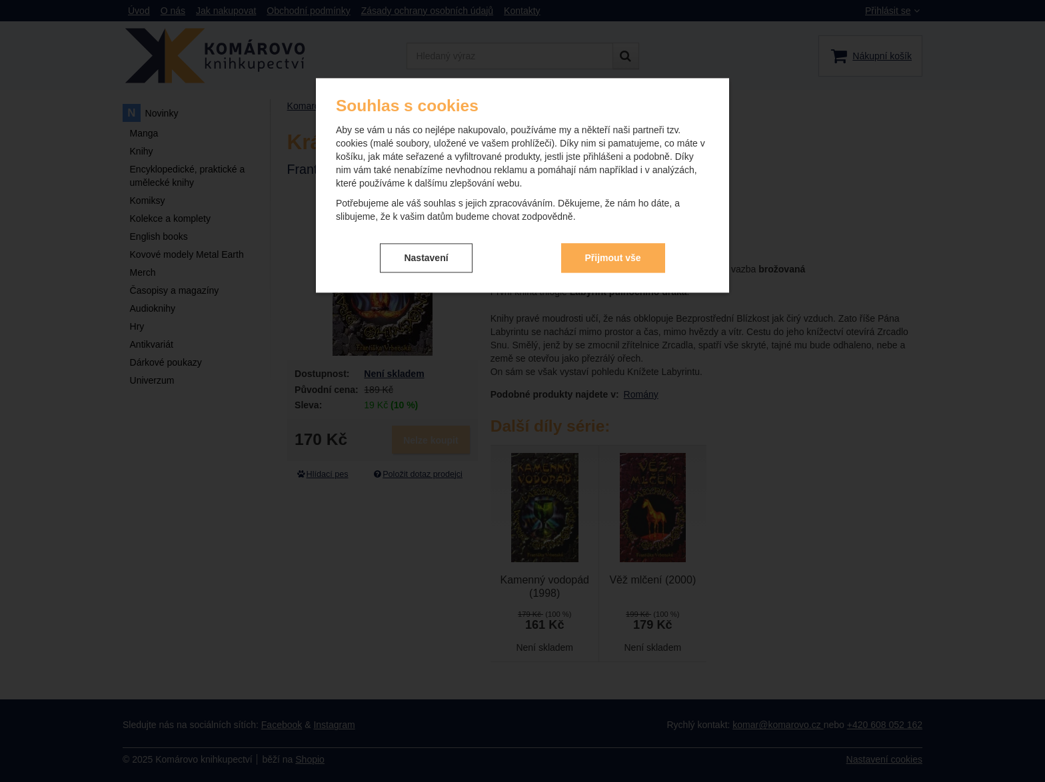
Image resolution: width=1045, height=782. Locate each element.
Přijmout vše (613, 257)
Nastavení (426, 257)
